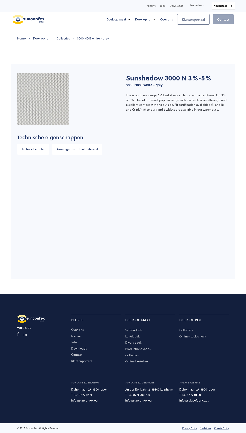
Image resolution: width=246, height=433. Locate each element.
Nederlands (220, 5)
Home (21, 38)
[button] (197, 5)
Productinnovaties (138, 349)
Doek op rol (41, 38)
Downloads (79, 348)
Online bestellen (136, 361)
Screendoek (133, 330)
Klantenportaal (193, 19)
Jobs (74, 342)
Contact (223, 19)
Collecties (63, 38)
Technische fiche (33, 149)
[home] (28, 19)
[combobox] (223, 5)
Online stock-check (192, 336)
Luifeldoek (132, 336)
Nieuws (76, 336)
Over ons (77, 330)
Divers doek (133, 342)
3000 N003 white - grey (93, 38)
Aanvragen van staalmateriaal (77, 149)
